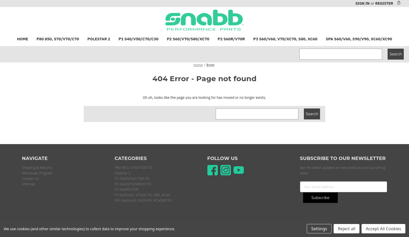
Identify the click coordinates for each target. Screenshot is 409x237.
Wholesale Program (37, 173)
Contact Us (30, 178)
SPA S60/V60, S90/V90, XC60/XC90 (359, 38)
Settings (319, 229)
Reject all (346, 229)
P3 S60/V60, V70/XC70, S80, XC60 (285, 38)
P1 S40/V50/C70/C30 (138, 38)
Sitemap (28, 184)
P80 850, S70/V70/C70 (58, 38)
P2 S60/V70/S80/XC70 (188, 38)
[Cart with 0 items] (399, 2)
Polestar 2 (98, 38)
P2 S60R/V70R (231, 38)
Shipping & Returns (37, 167)
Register (384, 3)
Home (22, 38)
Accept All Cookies (383, 229)
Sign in (362, 3)
